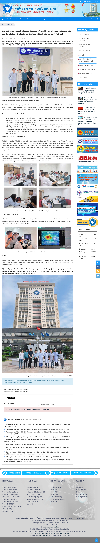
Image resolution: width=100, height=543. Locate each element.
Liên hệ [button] (89, 19)
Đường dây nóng (61, 473)
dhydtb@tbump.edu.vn (52, 527)
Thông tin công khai (86, 69)
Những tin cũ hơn (33, 420)
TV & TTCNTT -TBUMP (45, 535)
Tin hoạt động (84, 35)
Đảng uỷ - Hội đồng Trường (85, 40)
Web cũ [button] (83, 19)
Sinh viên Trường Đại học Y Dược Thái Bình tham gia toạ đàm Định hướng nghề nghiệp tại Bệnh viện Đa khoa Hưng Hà (87, 121)
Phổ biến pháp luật (85, 73)
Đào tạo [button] (43, 19)
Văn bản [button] (29, 19)
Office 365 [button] (76, 19)
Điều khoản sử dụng (37, 533)
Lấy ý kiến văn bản (14, 473)
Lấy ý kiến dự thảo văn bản (34, 473)
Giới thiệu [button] (9, 19)
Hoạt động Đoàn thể (86, 65)
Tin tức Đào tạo (84, 51)
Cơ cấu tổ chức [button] (19, 19)
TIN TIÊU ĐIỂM (87, 84)
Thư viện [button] (59, 19)
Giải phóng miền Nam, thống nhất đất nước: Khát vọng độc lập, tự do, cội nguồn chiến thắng (87, 110)
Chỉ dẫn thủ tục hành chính (83, 473)
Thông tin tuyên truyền (84, 46)
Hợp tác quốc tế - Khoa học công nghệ (86, 60)
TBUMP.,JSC (66, 535)
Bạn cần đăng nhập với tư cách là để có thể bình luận (27, 409)
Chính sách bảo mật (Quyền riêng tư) (57, 533)
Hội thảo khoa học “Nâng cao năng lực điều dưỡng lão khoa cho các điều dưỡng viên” (87, 100)
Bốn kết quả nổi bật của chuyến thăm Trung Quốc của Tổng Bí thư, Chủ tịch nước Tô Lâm (87, 91)
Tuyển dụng (83, 77)
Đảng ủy (82, 55)
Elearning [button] (51, 19)
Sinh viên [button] (67, 19)
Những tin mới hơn (16, 420)
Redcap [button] (36, 19)
